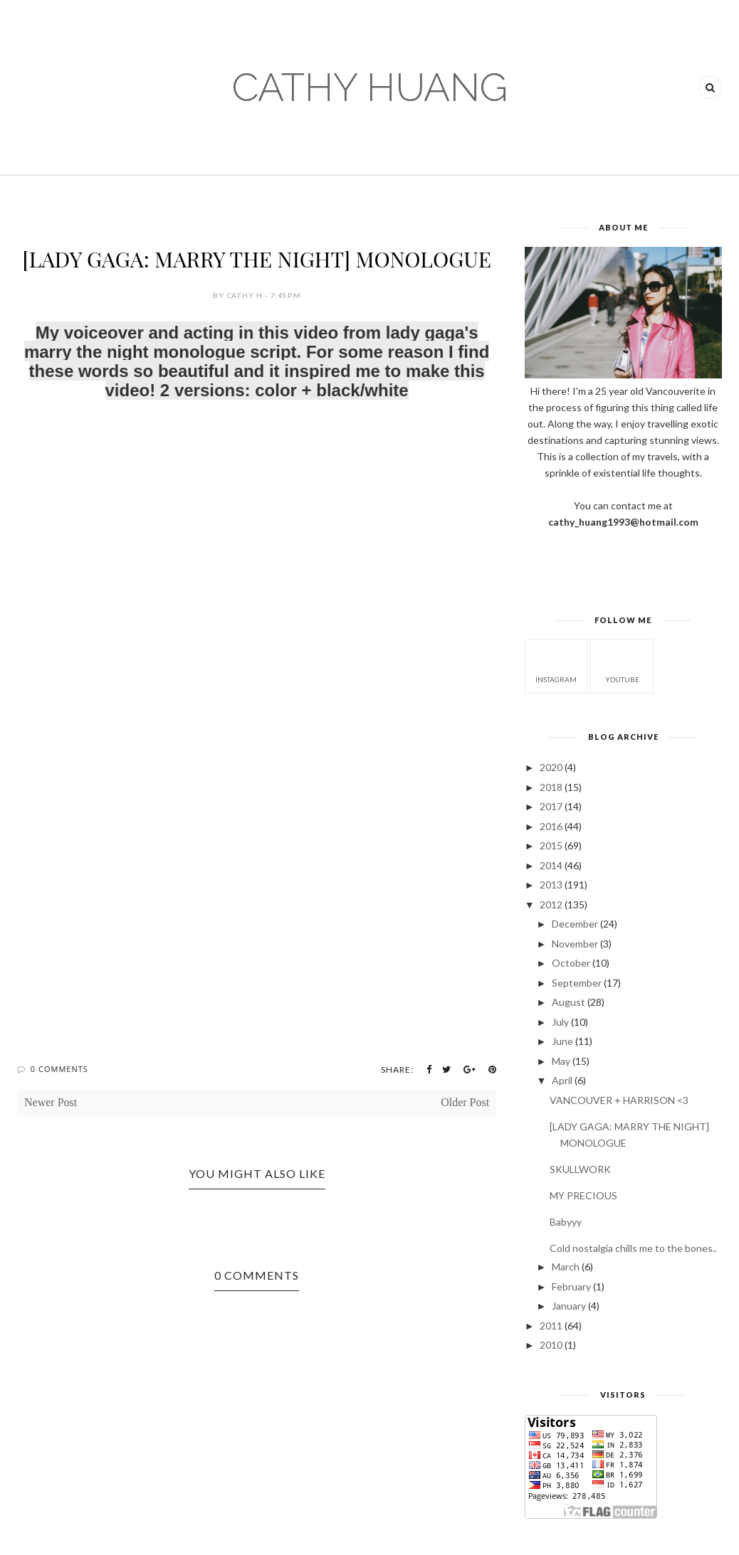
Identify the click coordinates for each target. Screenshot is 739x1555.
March (566, 1267)
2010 (551, 1345)
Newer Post (50, 1102)
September (577, 983)
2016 (551, 826)
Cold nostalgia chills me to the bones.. (633, 1248)
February (571, 1286)
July (560, 1022)
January (569, 1306)
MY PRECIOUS (583, 1195)
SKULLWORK (580, 1169)
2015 (551, 845)
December (575, 924)
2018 (551, 787)
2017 (551, 806)
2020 (551, 767)
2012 (551, 904)
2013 (551, 885)
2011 (551, 1326)
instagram (556, 665)
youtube (622, 665)
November (575, 944)
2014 (551, 865)
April (562, 1080)
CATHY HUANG (370, 87)
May (561, 1061)
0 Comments (59, 1068)
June (562, 1041)
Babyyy (566, 1222)
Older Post (465, 1102)
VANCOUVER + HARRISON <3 (619, 1100)
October (571, 963)
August (568, 1002)
